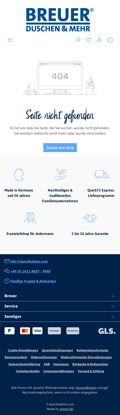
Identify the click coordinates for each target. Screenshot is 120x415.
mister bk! (66, 409)
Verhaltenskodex (28, 371)
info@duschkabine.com (29, 261)
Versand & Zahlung (91, 371)
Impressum (61, 364)
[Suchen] (77, 39)
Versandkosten (86, 387)
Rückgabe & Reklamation (90, 364)
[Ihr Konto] (99, 39)
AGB (47, 364)
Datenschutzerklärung (24, 364)
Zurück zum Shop (60, 148)
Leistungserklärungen (58, 371)
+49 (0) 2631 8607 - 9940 (30, 271)
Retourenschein (16, 357)
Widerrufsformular (44, 357)
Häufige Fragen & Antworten (33, 281)
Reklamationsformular (93, 350)
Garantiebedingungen (57, 350)
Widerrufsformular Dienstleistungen (86, 357)
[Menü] (9, 39)
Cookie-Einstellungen (23, 350)
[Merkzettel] (88, 39)
